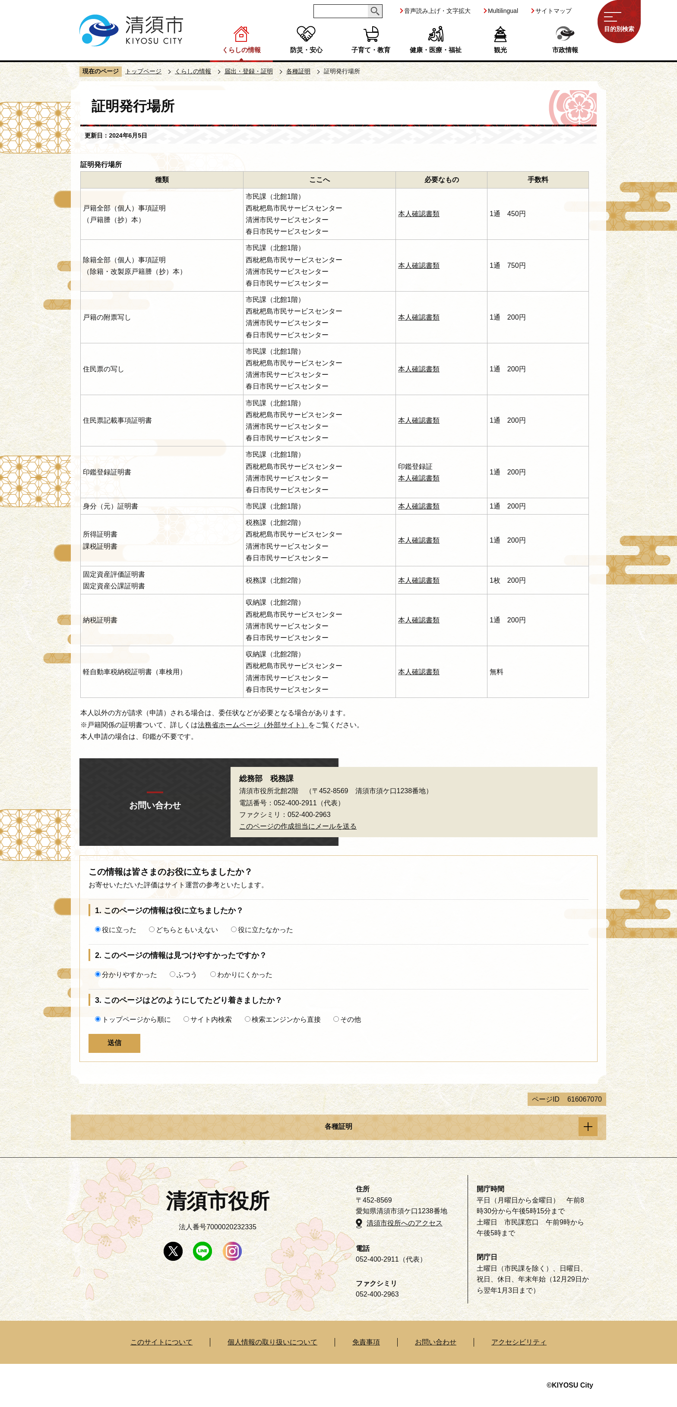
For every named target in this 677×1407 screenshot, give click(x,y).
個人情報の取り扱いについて (272, 1342)
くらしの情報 (241, 49)
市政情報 (565, 49)
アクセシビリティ (519, 1342)
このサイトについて (161, 1342)
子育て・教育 (370, 49)
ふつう (187, 974)
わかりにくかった (244, 974)
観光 (500, 49)
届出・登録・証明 (249, 71)
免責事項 (366, 1342)
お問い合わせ (435, 1342)
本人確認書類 (419, 213)
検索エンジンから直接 (286, 1019)
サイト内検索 (211, 1019)
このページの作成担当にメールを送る (298, 826)
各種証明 (298, 71)
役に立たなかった (265, 929)
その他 (350, 1019)
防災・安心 (306, 49)
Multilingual (503, 10)
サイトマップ (553, 10)
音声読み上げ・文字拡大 (437, 10)
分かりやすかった (129, 974)
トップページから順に (136, 1019)
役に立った (119, 929)
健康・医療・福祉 (436, 49)
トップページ (143, 71)
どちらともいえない (187, 929)
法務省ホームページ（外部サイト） (253, 725)
